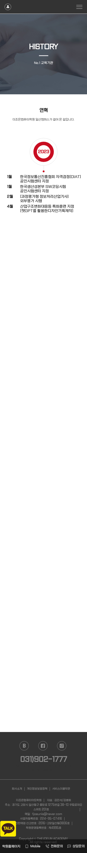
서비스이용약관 (61, 788)
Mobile (32, 846)
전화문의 (54, 846)
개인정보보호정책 (37, 788)
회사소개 (17, 788)
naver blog (24, 745)
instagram (61, 745)
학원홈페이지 (10, 846)
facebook (43, 745)
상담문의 (76, 846)
